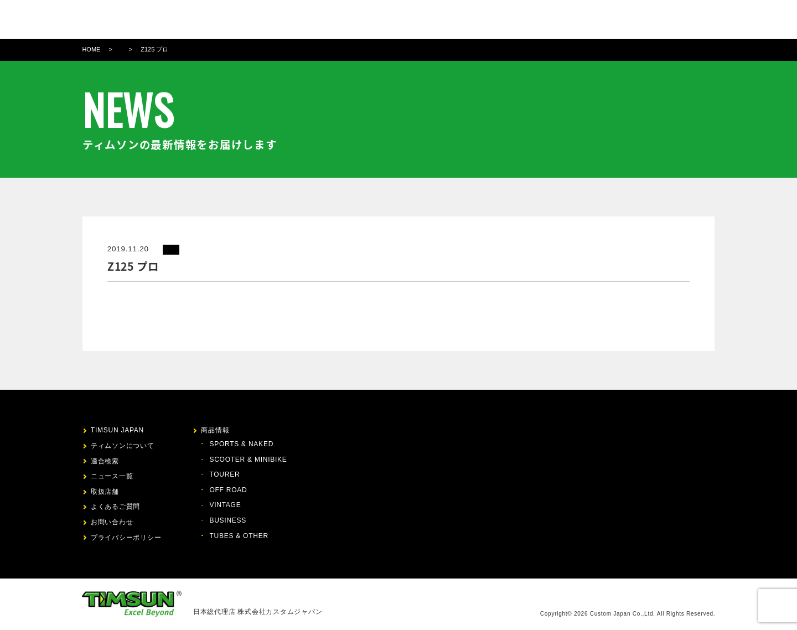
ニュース (500, 19)
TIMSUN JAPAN (117, 430)
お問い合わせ (611, 19)
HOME (91, 49)
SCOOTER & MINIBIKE (248, 459)
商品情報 (420, 19)
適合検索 (460, 19)
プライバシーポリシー (126, 537)
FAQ (571, 19)
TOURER (224, 474)
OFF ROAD (228, 490)
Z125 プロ (154, 49)
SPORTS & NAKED (241, 444)
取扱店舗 (539, 19)
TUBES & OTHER (238, 536)
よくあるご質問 (115, 506)
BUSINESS (227, 520)
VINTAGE (225, 505)
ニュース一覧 (112, 476)
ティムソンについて (361, 19)
